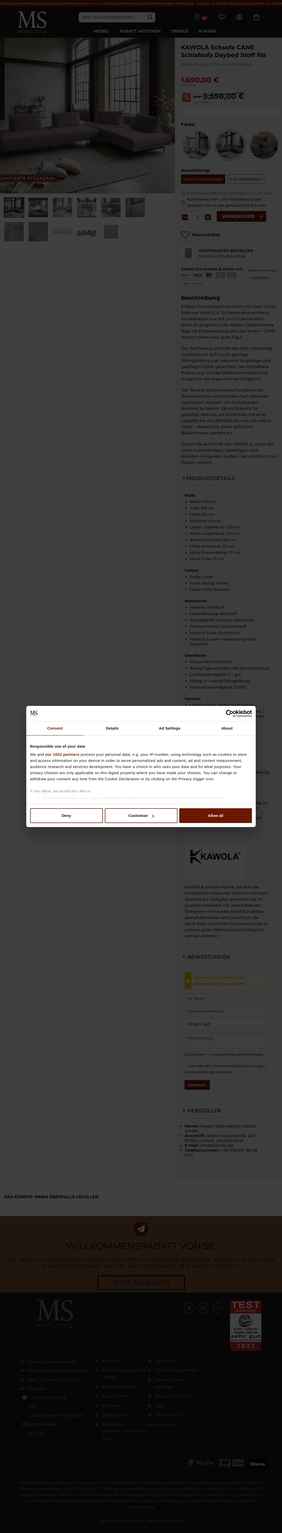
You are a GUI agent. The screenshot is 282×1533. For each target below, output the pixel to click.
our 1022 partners (62, 754)
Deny (66, 815)
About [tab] (227, 728)
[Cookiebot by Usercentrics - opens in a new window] (229, 713)
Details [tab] (112, 728)
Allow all (215, 815)
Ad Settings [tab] (169, 728)
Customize (141, 815)
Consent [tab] (55, 728)
